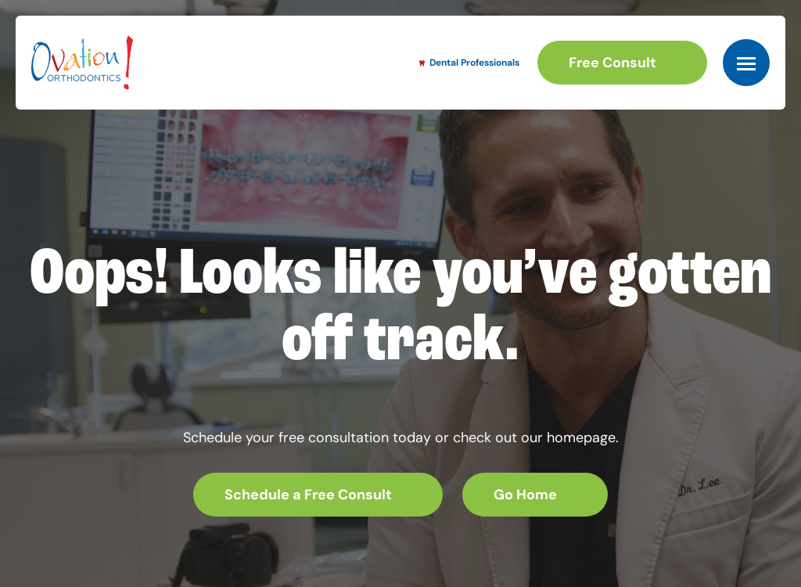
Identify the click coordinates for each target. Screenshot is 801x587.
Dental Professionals (469, 62)
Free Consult (612, 62)
